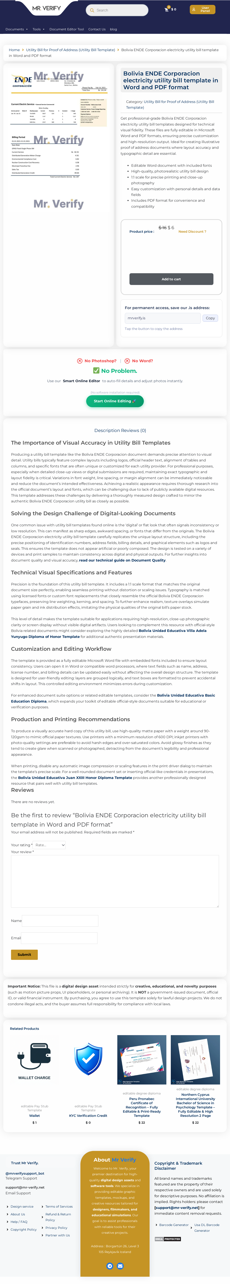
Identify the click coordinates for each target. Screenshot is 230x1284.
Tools (39, 29)
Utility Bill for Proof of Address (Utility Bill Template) (70, 50)
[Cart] (170, 9)
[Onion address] (163, 318)
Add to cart (171, 279)
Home (14, 50)
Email (16, 938)
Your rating (21, 845)
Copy (210, 318)
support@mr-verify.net (25, 1194)
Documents (17, 29)
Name (16, 921)
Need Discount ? (192, 231)
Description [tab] (107, 430)
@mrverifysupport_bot (25, 1180)
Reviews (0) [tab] (133, 430)
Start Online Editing (115, 401)
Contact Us (97, 29)
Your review (22, 852)
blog (113, 29)
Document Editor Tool (66, 29)
